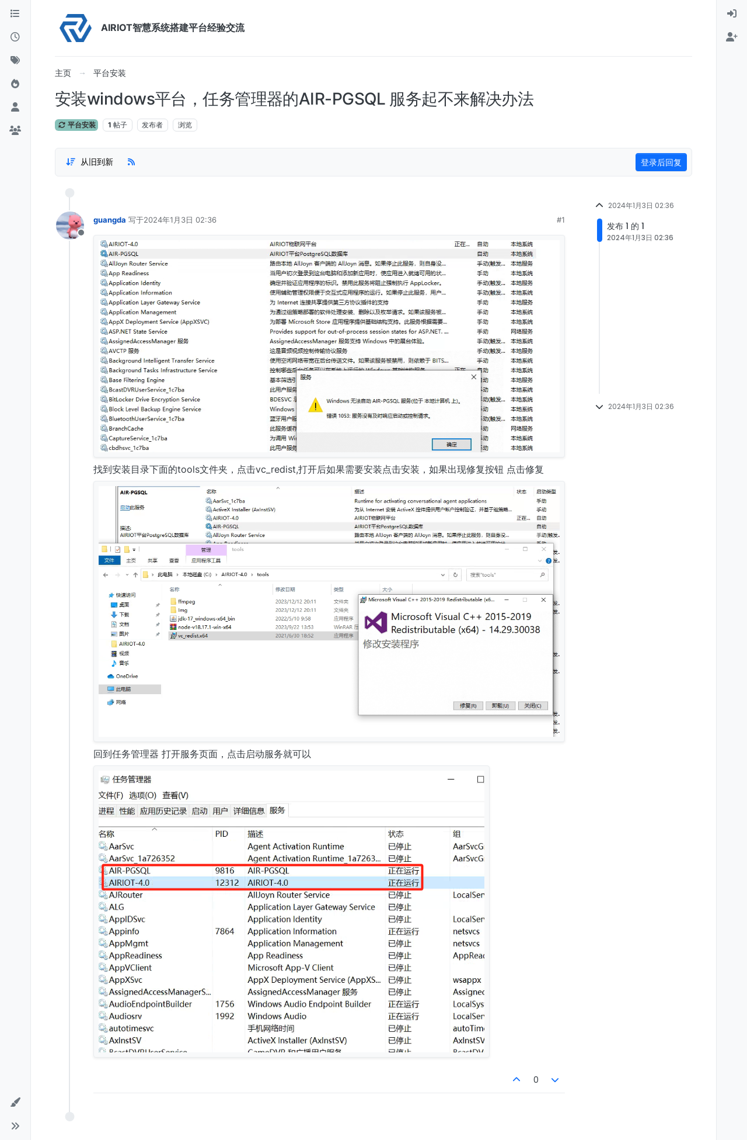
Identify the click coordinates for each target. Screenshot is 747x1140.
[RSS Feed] (131, 162)
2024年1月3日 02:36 (180, 219)
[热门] (15, 84)
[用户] (15, 107)
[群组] (15, 131)
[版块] (15, 14)
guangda (109, 219)
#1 (561, 219)
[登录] (731, 14)
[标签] (15, 60)
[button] (15, 1102)
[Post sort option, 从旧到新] (89, 162)
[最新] (15, 37)
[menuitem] (731, 14)
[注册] (731, 37)
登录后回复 (661, 162)
